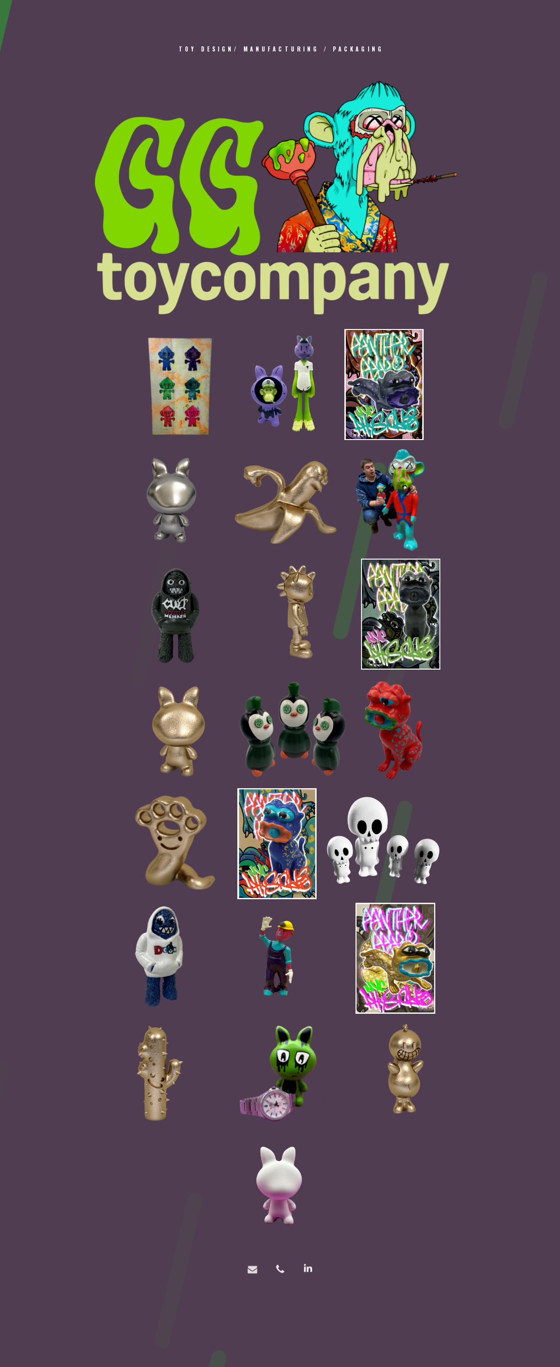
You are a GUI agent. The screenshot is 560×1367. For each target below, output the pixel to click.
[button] (252, 1276)
